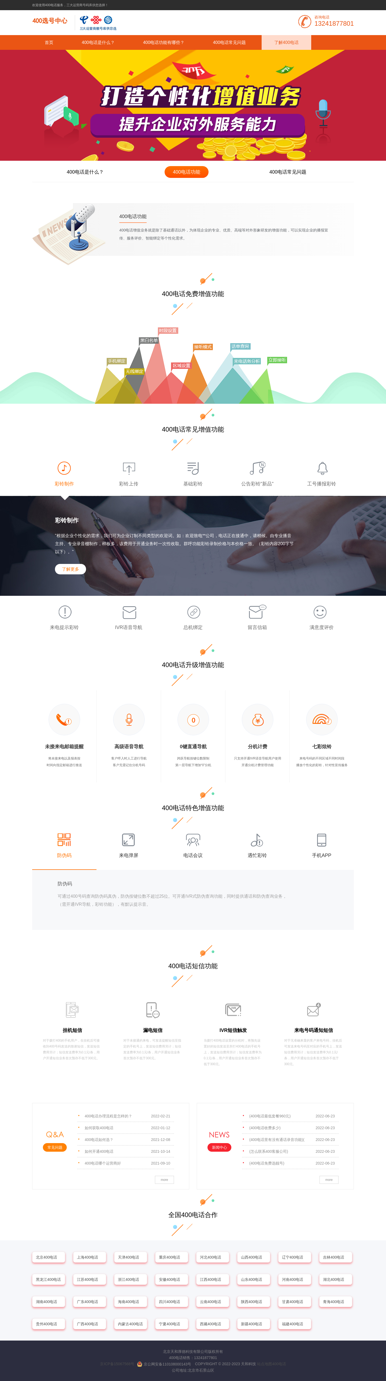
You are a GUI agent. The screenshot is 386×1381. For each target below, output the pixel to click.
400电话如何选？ (127, 1140)
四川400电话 (169, 1302)
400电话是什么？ (98, 42)
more (164, 1180)
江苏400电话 (87, 1279)
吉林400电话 (333, 1257)
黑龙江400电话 (48, 1279)
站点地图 (264, 1364)
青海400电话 (333, 1302)
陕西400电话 (251, 1302)
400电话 (279, 1364)
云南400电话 (210, 1302)
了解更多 (70, 569)
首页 (49, 42)
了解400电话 (286, 42)
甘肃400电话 (292, 1302)
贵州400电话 (46, 1324)
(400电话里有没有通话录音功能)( (292, 1140)
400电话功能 (186, 172)
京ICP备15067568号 (117, 1364)
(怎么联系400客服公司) (292, 1151)
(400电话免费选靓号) (292, 1163)
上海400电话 (87, 1257)
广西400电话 (87, 1324)
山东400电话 (251, 1279)
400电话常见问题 (229, 42)
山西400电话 (251, 1257)
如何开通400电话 (127, 1151)
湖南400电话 (46, 1302)
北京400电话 (46, 1257)
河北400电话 (210, 1257)
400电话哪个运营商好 (127, 1163)
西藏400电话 (210, 1324)
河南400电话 (292, 1279)
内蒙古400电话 (130, 1324)
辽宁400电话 (292, 1257)
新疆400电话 (251, 1324)
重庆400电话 (169, 1257)
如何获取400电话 (127, 1128)
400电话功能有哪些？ (164, 42)
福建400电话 (292, 1324)
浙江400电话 (128, 1279)
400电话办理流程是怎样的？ (127, 1116)
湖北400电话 (333, 1279)
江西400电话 (210, 1279)
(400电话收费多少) (292, 1128)
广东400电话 (87, 1302)
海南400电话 (128, 1302)
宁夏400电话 (169, 1324)
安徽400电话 (169, 1279)
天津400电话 (128, 1257)
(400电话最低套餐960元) (292, 1116)
